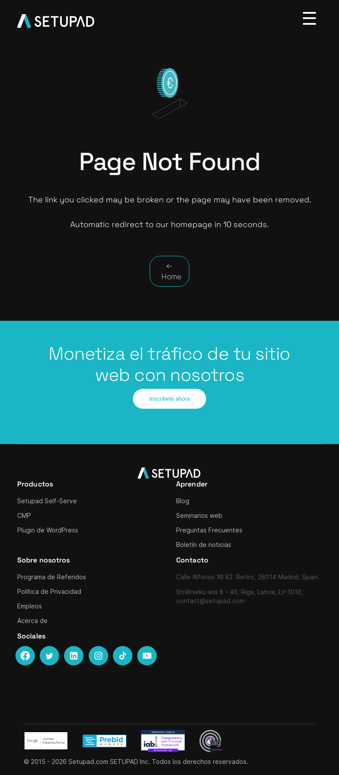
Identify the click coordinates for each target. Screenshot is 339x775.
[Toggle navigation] (310, 19)
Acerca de (32, 620)
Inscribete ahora (169, 398)
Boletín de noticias (203, 544)
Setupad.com (88, 761)
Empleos (29, 606)
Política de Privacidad (49, 591)
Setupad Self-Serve (47, 501)
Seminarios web (199, 515)
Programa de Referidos (51, 577)
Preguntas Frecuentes (209, 530)
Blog (182, 501)
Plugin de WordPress (47, 530)
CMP (24, 515)
